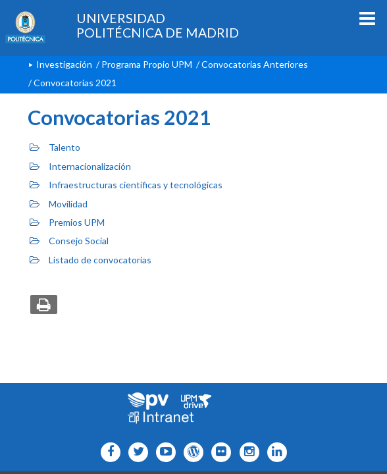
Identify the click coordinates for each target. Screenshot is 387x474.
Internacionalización (80, 166)
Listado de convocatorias (90, 259)
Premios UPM (67, 222)
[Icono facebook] (107, 452)
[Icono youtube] (163, 452)
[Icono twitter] (218, 452)
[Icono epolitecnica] (190, 452)
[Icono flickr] (135, 452)
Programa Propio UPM (146, 64)
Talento (55, 147)
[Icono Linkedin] (274, 452)
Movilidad (59, 203)
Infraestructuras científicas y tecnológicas (126, 184)
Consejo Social (69, 240)
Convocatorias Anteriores (254, 64)
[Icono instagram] (246, 452)
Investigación (64, 64)
